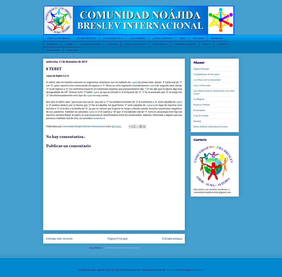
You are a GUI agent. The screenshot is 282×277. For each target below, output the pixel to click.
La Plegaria (199, 99)
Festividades (160, 44)
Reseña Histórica (86, 38)
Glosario (112, 44)
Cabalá (68, 44)
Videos (206, 44)
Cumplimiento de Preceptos (206, 74)
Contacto (222, 44)
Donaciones (53, 50)
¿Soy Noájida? (137, 38)
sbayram (170, 270)
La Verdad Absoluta (89, 44)
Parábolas (52, 44)
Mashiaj (197, 121)
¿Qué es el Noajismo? (58, 38)
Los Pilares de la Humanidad (207, 79)
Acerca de (72, 50)
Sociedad (198, 38)
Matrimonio (217, 38)
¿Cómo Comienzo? (162, 38)
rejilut (134, 82)
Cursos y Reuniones (135, 44)
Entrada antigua (172, 238)
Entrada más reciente (59, 238)
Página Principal (117, 238)
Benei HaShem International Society (211, 126)
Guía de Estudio (201, 115)
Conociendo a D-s (113, 38)
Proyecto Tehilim (202, 104)
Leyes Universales (202, 85)
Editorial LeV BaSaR (184, 44)
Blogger (199, 270)
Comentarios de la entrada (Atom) (121, 247)
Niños (182, 38)
